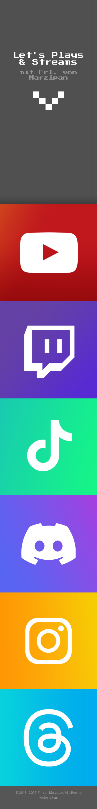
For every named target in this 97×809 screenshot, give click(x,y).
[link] (48, 101)
